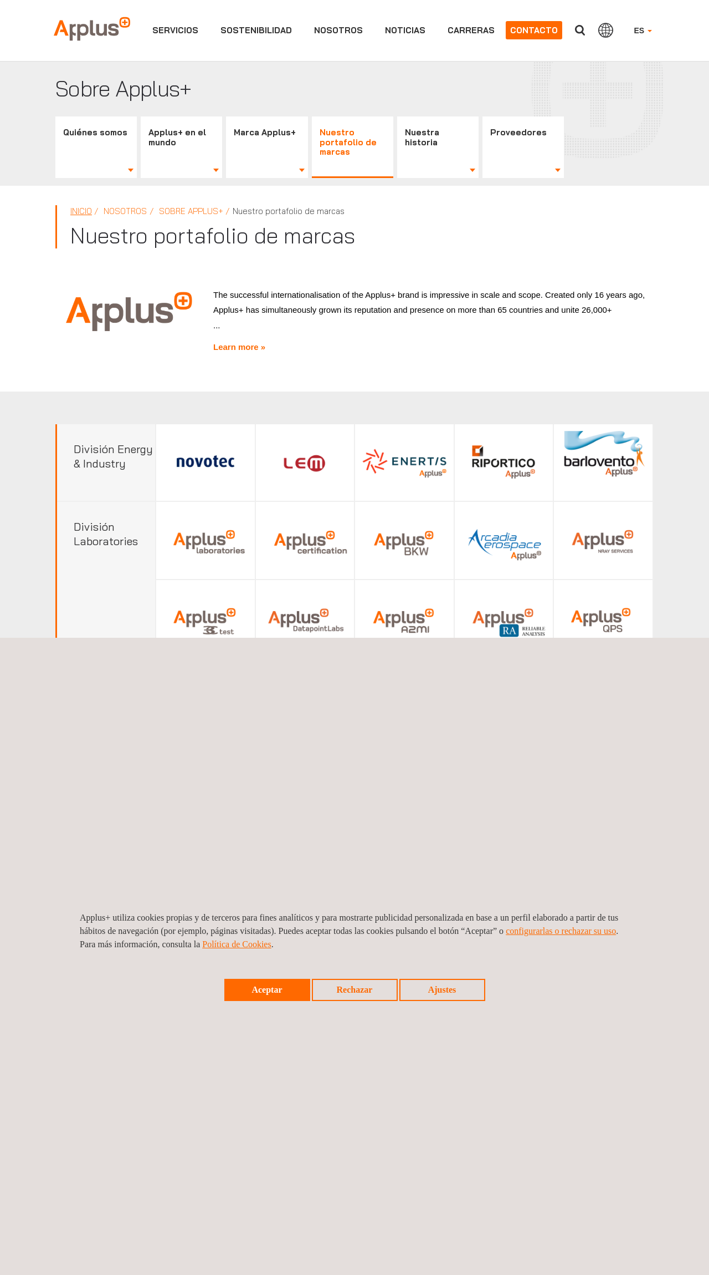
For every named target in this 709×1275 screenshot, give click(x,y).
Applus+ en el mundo (177, 137)
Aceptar (266, 989)
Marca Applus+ (265, 132)
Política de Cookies (236, 944)
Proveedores (518, 132)
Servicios (175, 30)
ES (643, 30)
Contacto (534, 30)
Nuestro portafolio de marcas (348, 142)
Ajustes (442, 989)
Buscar (580, 30)
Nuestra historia (422, 137)
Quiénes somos (95, 132)
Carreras (471, 30)
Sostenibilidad (256, 30)
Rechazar (355, 989)
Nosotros (338, 30)
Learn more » (239, 343)
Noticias (405, 30)
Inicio (81, 211)
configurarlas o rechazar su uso (561, 931)
